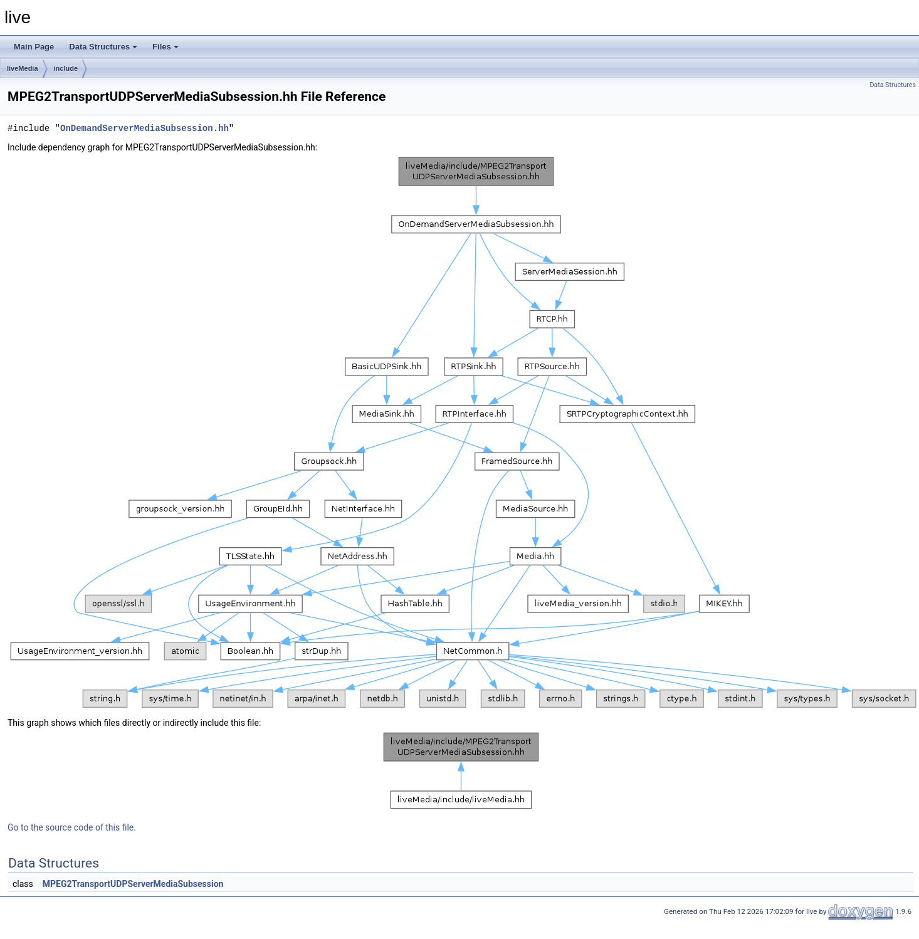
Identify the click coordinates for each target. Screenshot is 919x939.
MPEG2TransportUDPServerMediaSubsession (133, 884)
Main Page (34, 46)
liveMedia (22, 68)
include (66, 68)
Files (165, 46)
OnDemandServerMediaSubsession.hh (144, 128)
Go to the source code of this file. (72, 827)
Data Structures (103, 46)
